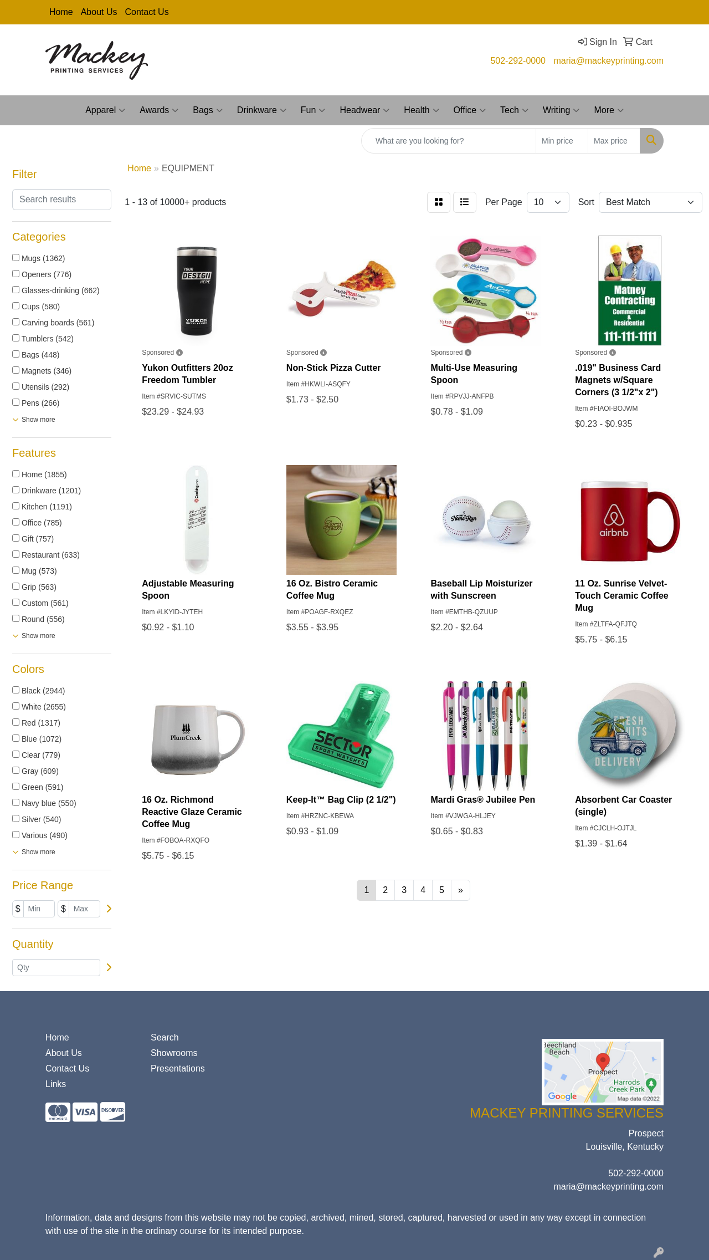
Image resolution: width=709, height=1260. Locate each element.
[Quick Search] (448, 141)
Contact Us (147, 12)
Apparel (105, 110)
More (608, 110)
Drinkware (261, 110)
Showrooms (174, 1053)
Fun (313, 110)
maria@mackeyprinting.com (608, 60)
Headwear (364, 110)
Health (421, 110)
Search (165, 1037)
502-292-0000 (518, 60)
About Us (99, 12)
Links (55, 1084)
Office (470, 110)
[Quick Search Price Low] (562, 141)
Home (61, 12)
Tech (514, 110)
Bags (207, 110)
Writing (561, 110)
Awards (159, 110)
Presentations (178, 1068)
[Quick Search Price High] (614, 141)
